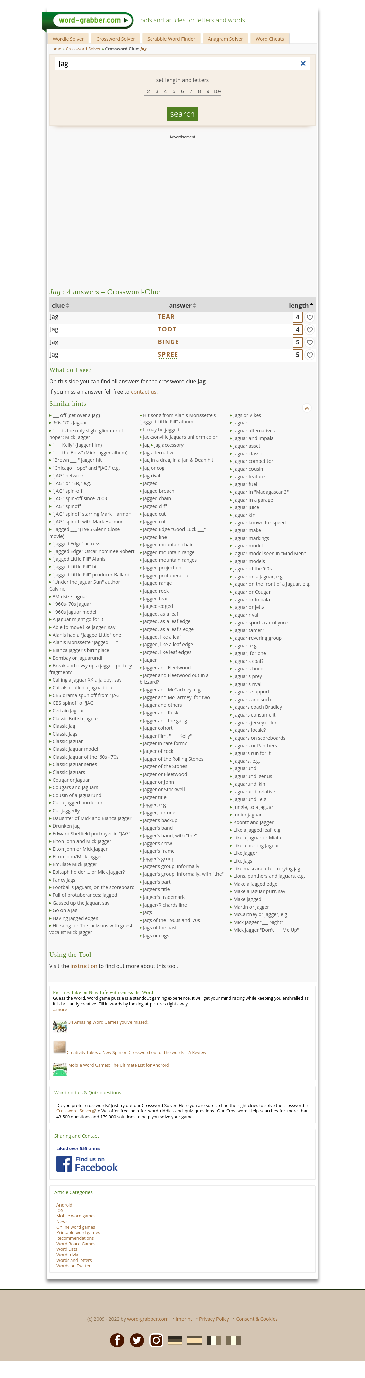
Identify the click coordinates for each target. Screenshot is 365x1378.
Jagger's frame (159, 851)
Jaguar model (248, 545)
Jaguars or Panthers (255, 745)
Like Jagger (245, 853)
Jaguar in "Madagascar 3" (261, 492)
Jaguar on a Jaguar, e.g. (258, 576)
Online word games (75, 1227)
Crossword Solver (115, 39)
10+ (217, 91)
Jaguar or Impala (251, 599)
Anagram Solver (225, 39)
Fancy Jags (64, 879)
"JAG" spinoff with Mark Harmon (88, 521)
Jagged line (155, 537)
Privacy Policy (214, 1319)
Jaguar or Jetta (249, 607)
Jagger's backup (160, 820)
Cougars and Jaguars (75, 787)
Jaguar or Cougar (252, 591)
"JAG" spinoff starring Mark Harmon (92, 514)
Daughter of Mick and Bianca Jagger (92, 818)
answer (180, 305)
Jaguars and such (252, 699)
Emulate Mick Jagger (75, 864)
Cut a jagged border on (78, 802)
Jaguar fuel (245, 484)
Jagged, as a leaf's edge (168, 629)
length (299, 305)
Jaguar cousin (248, 469)
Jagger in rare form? (165, 743)
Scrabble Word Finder (171, 39)
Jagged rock (156, 590)
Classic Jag (64, 726)
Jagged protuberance (166, 575)
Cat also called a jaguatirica (82, 687)
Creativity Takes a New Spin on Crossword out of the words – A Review (129, 1052)
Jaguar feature (249, 476)
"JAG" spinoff (67, 506)
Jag (54, 316)
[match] (309, 317)
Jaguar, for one (249, 653)
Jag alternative (158, 452)
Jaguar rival (245, 615)
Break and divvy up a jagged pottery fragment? (90, 668)
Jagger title (155, 797)
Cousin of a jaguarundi (78, 795)
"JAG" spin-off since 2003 (80, 498)
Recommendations (75, 1238)
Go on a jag (65, 910)
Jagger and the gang (165, 720)
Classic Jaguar (68, 741)
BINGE (168, 342)
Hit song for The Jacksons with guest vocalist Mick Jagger (91, 929)
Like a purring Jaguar (256, 845)
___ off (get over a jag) (76, 415)
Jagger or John (158, 782)
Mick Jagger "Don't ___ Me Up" (266, 930)
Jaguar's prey (247, 676)
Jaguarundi (245, 768)
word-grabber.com (148, 1319)
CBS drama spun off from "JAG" (87, 695)
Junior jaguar (247, 814)
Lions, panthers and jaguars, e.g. (269, 876)
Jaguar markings (251, 538)
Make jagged (247, 899)
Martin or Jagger (251, 907)
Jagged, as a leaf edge (166, 621)
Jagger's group (159, 858)
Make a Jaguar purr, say (259, 891)
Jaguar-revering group (257, 638)
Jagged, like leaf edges (167, 652)
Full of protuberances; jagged (85, 895)
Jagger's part (157, 881)
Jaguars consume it (254, 714)
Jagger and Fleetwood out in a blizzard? (174, 678)
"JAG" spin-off (67, 491)
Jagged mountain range (168, 552)
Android (64, 1205)
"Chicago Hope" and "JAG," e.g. (86, 468)
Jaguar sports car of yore (260, 622)
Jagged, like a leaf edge (168, 644)
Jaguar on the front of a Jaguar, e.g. (271, 584)
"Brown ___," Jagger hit (77, 460)
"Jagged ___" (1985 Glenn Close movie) (84, 532)
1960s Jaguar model (75, 612)
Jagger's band (158, 827)
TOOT (167, 329)
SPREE (168, 354)
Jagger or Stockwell (164, 789)
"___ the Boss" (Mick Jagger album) (90, 452)
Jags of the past (160, 927)
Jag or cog (153, 468)
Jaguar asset (246, 445)
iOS (59, 1210)
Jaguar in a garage (253, 499)
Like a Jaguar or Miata (257, 837)
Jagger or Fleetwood (165, 774)
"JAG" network (68, 475)
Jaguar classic (248, 453)
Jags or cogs (156, 935)
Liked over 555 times (78, 1149)
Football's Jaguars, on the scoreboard (94, 887)
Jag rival (151, 475)
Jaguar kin (244, 515)
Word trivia (67, 1255)
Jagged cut (154, 521)
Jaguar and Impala (253, 438)
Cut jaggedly (66, 810)
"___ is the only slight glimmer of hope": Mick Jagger (86, 433)
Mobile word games (75, 1216)
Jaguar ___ (244, 422)
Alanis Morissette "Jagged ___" (85, 642)
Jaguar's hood (248, 668)
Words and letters (74, 1260)
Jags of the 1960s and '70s (171, 920)
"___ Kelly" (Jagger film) (77, 444)
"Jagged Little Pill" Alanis (79, 559)
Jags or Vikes (247, 415)
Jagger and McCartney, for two (176, 697)
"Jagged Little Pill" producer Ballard (91, 574)
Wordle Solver (68, 39)
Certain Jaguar (68, 710)
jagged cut (154, 514)
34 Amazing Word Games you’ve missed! (108, 1022)
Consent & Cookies (257, 1319)
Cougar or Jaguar (71, 780)
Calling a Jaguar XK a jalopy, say (87, 679)
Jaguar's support (251, 691)
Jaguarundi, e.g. (250, 799)
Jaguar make (247, 530)
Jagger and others (162, 705)
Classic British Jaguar (75, 718)
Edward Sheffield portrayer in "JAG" (92, 833)
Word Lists (66, 1249)
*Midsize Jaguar (70, 596)
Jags (147, 912)
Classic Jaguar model (75, 749)
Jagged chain (157, 498)
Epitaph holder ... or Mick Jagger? (89, 872)
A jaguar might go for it (78, 619)
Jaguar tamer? (248, 630)
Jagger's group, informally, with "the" (183, 874)
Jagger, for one (159, 812)
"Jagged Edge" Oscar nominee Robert (93, 551)
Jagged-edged (158, 606)
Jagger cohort (158, 728)
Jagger (150, 660)
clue (58, 305)
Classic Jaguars (69, 772)
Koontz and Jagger (253, 822)
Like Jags (243, 860)
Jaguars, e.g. (246, 761)
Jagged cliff (155, 506)
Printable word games (78, 1232)
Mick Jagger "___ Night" (258, 922)
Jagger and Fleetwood (167, 667)
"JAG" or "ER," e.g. (72, 483)
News (61, 1222)
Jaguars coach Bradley (257, 707)
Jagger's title (156, 889)
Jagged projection (162, 567)
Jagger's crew (157, 843)
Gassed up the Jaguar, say (81, 903)
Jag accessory (169, 444)
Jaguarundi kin (249, 784)
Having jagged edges (75, 918)
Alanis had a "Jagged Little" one (87, 635)
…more (60, 1009)
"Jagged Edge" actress (76, 543)
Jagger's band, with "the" (170, 835)
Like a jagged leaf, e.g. (257, 830)
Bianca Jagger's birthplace (81, 650)
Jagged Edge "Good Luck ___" (174, 529)
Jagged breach (158, 491)
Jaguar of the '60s (252, 568)
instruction (83, 966)
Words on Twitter (73, 1266)
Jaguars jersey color (255, 722)
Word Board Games (75, 1244)
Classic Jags (65, 733)
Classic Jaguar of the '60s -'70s (86, 757)
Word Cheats (270, 39)
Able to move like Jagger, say (84, 627)
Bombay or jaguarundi (77, 658)
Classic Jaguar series (75, 764)
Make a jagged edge (255, 884)
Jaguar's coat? (248, 661)
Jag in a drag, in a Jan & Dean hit (178, 460)
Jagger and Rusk (160, 712)
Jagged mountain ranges (170, 560)
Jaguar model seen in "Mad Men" (269, 553)
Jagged (150, 483)
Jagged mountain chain (168, 544)
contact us (143, 391)
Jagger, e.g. (155, 804)
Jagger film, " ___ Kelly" (167, 735)
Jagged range (157, 583)
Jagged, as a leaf (160, 614)
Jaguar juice (246, 507)
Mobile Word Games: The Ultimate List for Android (118, 1065)
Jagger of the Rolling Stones (173, 759)
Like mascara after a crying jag (266, 868)
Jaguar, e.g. (245, 645)
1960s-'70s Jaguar (72, 604)
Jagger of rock (158, 751)
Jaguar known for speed (259, 522)
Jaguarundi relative (254, 791)
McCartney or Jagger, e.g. (261, 914)
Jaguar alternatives (254, 430)
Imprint (184, 1319)
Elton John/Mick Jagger (77, 856)
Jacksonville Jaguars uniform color (180, 437)
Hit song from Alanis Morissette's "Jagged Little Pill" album (178, 418)
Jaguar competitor (253, 461)
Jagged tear (155, 598)
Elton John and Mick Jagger (82, 841)
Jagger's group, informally (171, 866)
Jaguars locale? (249, 730)
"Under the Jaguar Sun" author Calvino (84, 585)
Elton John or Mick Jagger (80, 849)
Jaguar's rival (247, 684)
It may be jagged (161, 429)
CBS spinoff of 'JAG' (74, 703)
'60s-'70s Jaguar (70, 422)
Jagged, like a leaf (162, 637)
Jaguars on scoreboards (259, 738)
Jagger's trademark (164, 897)
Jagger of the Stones (165, 766)
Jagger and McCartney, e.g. (172, 689)
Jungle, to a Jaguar (253, 807)
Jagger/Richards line (165, 905)
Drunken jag (66, 825)
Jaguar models (249, 561)
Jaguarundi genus (252, 776)
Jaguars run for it (252, 753)
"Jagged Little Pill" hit (75, 566)
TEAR (166, 316)
